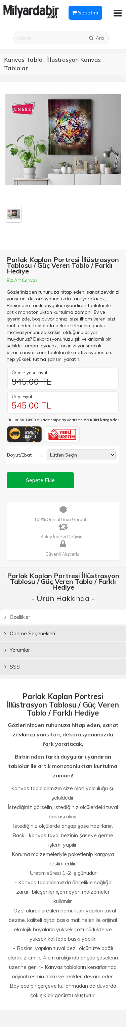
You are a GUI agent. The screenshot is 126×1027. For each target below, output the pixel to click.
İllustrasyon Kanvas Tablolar (52, 64)
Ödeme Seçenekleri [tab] (29, 633)
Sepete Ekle (40, 480)
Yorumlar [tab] (17, 650)
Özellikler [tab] (17, 617)
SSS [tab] (12, 667)
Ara (96, 38)
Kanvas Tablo (23, 59)
